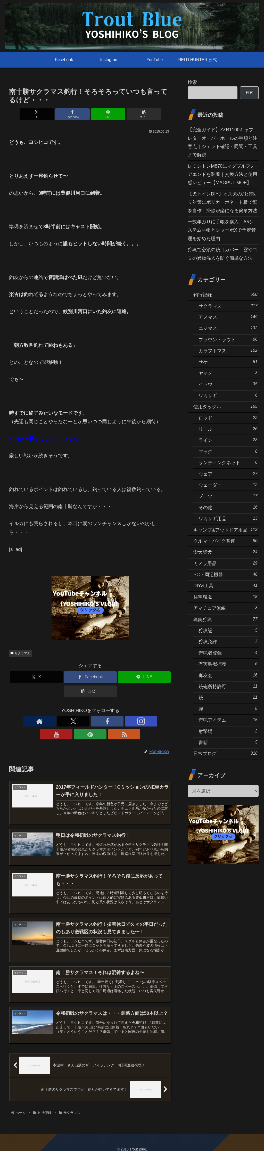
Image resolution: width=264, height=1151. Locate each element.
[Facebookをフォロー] (78, 721)
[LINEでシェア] (104, 114)
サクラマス (20, 653)
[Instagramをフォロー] (90, 721)
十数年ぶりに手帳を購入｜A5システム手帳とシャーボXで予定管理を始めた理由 (222, 230)
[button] (131, 114)
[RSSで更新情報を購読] (126, 721)
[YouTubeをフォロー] (102, 721)
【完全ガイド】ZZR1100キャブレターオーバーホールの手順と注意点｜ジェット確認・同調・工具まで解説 (222, 142)
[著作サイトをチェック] (55, 721)
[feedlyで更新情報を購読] (114, 721)
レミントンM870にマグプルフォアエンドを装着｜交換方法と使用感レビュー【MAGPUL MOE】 (222, 174)
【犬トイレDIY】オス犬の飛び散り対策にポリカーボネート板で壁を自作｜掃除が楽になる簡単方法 (222, 202)
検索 (192, 82)
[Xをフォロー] (66, 721)
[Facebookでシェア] (77, 114)
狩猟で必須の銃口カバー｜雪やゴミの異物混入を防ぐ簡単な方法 (222, 253)
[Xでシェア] (49, 114)
